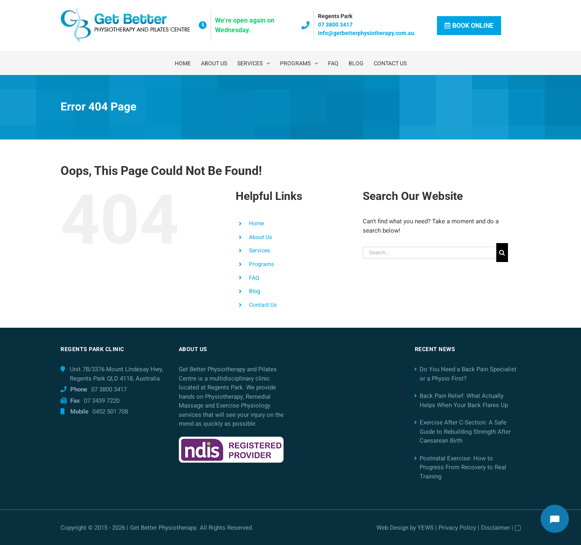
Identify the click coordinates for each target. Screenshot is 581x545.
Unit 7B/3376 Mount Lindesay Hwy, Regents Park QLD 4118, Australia (116, 374)
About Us (260, 237)
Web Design (392, 527)
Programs (261, 264)
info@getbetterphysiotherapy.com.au (366, 33)
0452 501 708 (110, 411)
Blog (254, 291)
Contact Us (263, 305)
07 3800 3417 (335, 24)
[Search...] (429, 252)
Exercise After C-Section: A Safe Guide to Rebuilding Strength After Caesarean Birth (465, 431)
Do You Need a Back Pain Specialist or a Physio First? (468, 374)
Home (256, 223)
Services (259, 250)
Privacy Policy (457, 527)
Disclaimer (495, 527)
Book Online (469, 25)
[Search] (502, 252)
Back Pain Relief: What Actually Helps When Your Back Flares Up (464, 400)
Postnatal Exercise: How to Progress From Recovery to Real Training (463, 467)
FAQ (254, 278)
